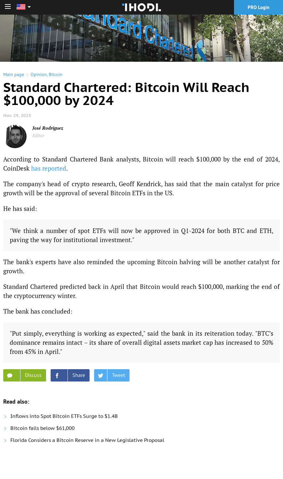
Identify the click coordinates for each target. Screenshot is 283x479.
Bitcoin (56, 74)
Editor (38, 135)
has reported (48, 168)
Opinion (39, 74)
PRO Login (258, 7)
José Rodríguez (47, 128)
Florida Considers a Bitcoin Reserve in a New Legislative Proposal (87, 440)
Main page (13, 74)
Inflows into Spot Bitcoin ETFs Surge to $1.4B (64, 416)
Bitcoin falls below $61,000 (42, 428)
